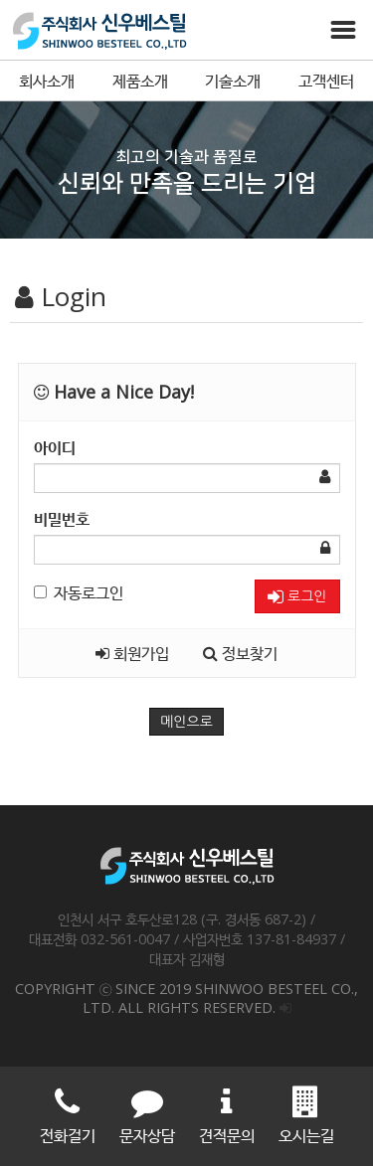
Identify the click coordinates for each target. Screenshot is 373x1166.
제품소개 (140, 80)
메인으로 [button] (186, 722)
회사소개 (47, 80)
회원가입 (132, 653)
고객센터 (326, 80)
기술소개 (233, 80)
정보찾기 (240, 653)
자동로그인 (78, 592)
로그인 (297, 596)
